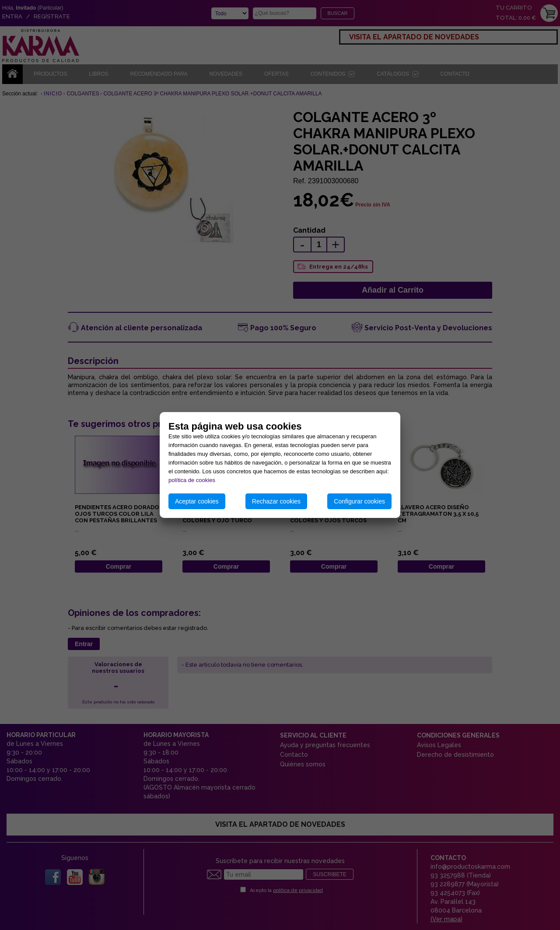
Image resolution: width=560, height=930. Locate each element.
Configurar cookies (359, 501)
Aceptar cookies (197, 501)
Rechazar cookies (276, 501)
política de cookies (191, 480)
